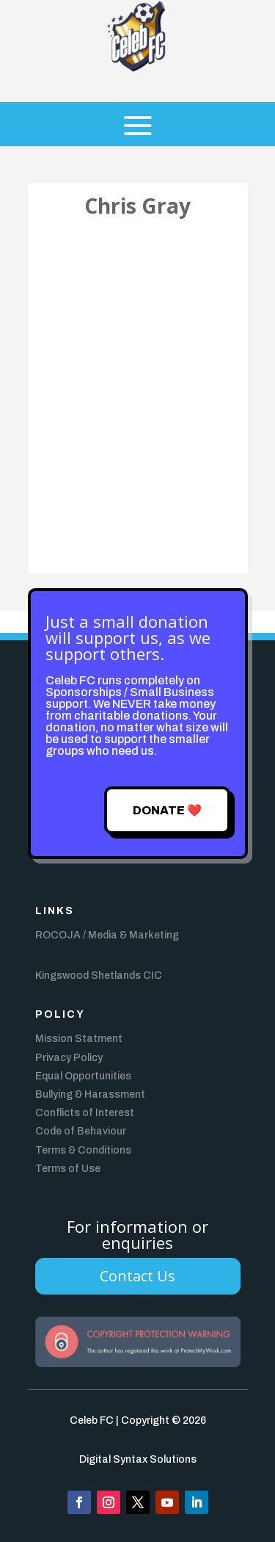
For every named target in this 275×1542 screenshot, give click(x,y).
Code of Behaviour (80, 1131)
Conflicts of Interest (84, 1112)
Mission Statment (78, 1038)
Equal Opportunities (83, 1076)
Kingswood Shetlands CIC (98, 975)
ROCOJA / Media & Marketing (107, 935)
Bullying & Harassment (90, 1094)
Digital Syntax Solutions (138, 1459)
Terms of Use (67, 1168)
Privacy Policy (69, 1057)
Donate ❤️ (167, 810)
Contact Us (137, 1276)
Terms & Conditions (83, 1150)
